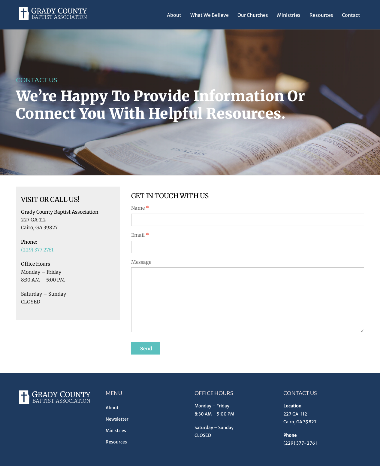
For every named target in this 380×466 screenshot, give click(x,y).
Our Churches (252, 15)
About (174, 15)
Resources (321, 15)
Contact (351, 15)
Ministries (288, 15)
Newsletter (117, 419)
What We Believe (209, 15)
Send (146, 349)
